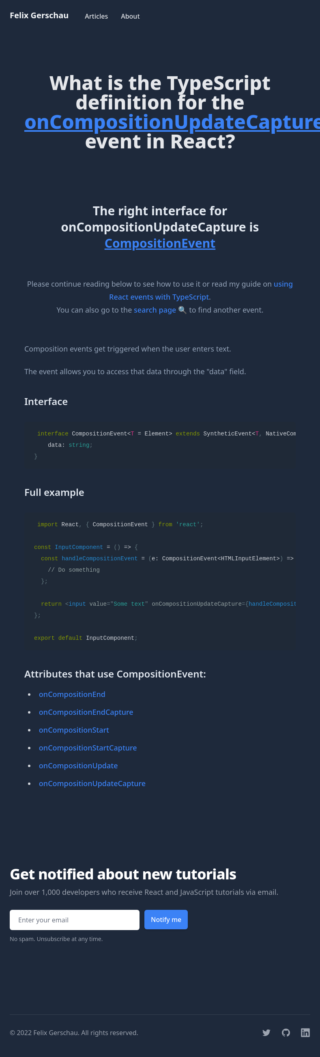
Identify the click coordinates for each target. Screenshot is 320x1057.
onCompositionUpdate (78, 765)
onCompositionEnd (72, 694)
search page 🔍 (160, 310)
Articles (96, 16)
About (130, 16)
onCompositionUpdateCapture (92, 783)
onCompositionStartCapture (88, 748)
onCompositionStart (74, 730)
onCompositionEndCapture (86, 712)
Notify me (166, 919)
